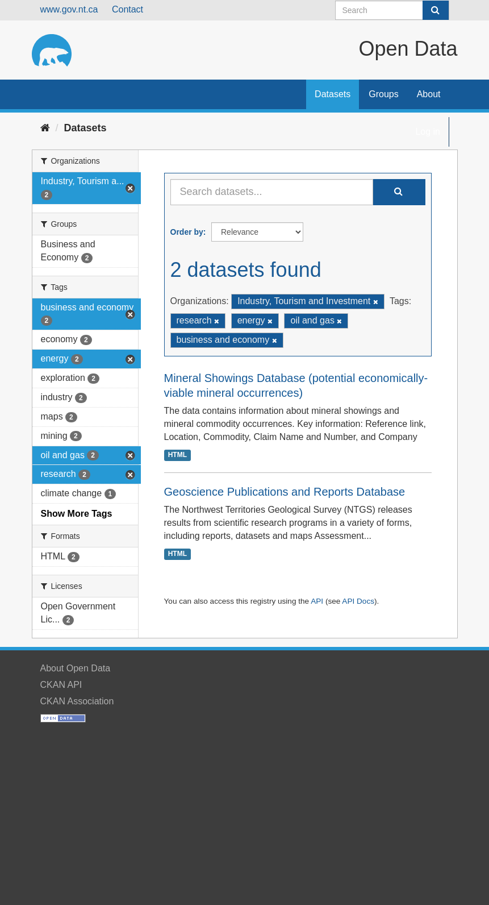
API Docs (358, 601)
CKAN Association (77, 701)
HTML (177, 455)
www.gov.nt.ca (69, 9)
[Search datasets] (392, 10)
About (429, 94)
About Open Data (75, 668)
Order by (186, 231)
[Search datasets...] (271, 192)
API (317, 601)
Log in (427, 131)
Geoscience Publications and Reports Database (285, 491)
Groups (383, 94)
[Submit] (436, 10)
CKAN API (61, 685)
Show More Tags (76, 513)
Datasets (332, 94)
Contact (127, 9)
